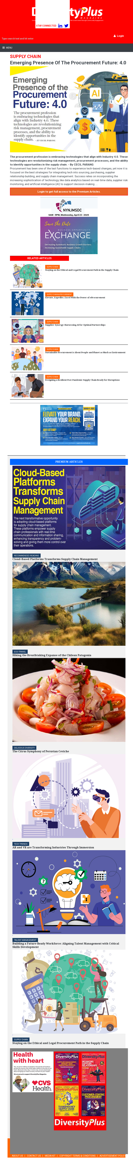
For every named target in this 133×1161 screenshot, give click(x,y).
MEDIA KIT (50, 1155)
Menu (9, 47)
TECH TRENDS (21, 844)
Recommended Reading (26, 555)
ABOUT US (17, 1155)
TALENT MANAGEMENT (25, 940)
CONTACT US (34, 1155)
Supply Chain (21, 1039)
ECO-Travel (20, 651)
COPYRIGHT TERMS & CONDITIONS (77, 1155)
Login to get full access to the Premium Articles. (69, 191)
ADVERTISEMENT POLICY (113, 1155)
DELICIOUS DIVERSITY (24, 748)
